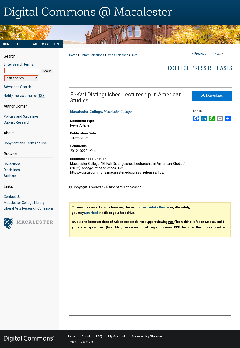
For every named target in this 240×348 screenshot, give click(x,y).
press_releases (118, 55)
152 (134, 55)
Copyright (87, 341)
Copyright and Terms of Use (25, 143)
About (85, 336)
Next (218, 53)
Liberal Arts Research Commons (29, 208)
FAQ (99, 336)
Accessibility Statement (148, 336)
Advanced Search (17, 87)
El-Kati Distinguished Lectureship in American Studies (126, 97)
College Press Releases (200, 68)
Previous (200, 53)
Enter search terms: (19, 64)
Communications (92, 55)
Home (73, 55)
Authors (10, 176)
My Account (116, 336)
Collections (12, 164)
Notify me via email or (24, 96)
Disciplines (12, 170)
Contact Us (12, 197)
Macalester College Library (24, 203)
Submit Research (17, 122)
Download (212, 95)
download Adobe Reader (152, 207)
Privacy (71, 341)
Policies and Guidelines (21, 116)
